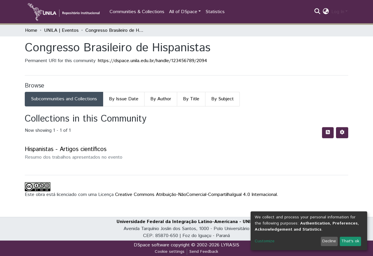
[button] (326, 11)
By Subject (222, 99)
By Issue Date (123, 99)
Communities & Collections (137, 11)
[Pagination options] (342, 132)
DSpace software (151, 245)
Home (31, 30)
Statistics (215, 11)
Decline (329, 241)
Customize (265, 241)
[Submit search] (317, 11)
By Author (160, 99)
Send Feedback (203, 252)
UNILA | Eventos (61, 30)
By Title (191, 99)
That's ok (350, 241)
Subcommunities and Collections (64, 99)
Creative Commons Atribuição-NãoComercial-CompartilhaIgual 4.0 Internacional (196, 194)
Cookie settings (169, 252)
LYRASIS (230, 245)
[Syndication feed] (328, 132)
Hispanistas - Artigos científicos (65, 149)
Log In (337, 11)
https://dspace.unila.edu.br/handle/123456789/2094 (152, 60)
